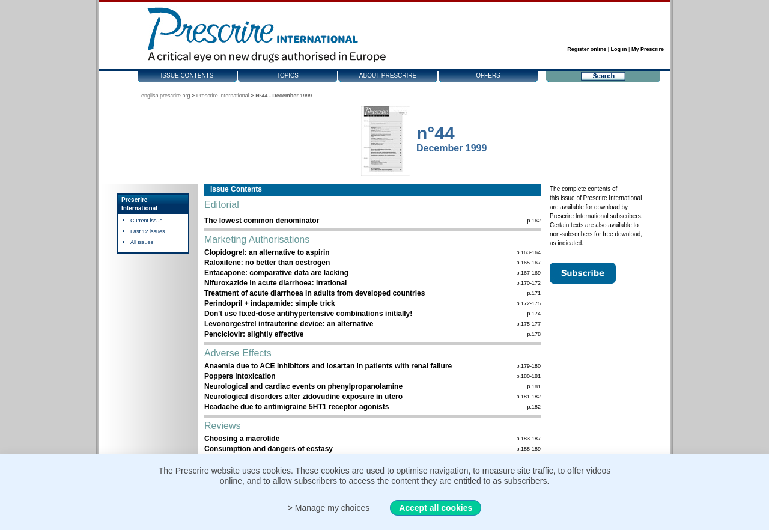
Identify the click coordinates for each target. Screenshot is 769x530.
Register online (586, 49)
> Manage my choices (329, 508)
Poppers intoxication (240, 376)
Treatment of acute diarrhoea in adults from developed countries (314, 293)
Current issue (146, 221)
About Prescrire (387, 75)
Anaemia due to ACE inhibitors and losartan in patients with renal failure (328, 366)
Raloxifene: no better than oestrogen (267, 262)
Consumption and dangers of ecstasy (268, 449)
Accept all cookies (435, 508)
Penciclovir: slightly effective (253, 334)
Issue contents (187, 75)
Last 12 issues (147, 231)
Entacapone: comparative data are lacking (276, 273)
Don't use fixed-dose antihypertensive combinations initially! (308, 313)
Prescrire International (222, 96)
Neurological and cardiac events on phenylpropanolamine (303, 386)
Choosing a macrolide (241, 438)
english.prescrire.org (165, 96)
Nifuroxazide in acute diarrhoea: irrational (275, 283)
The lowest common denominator (261, 220)
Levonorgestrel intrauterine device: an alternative (288, 324)
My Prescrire (647, 49)
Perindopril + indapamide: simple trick (269, 303)
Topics (287, 75)
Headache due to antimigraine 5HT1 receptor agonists (296, 407)
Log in (619, 49)
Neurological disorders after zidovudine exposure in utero (303, 396)
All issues (141, 242)
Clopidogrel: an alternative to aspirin (267, 252)
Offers (488, 75)
